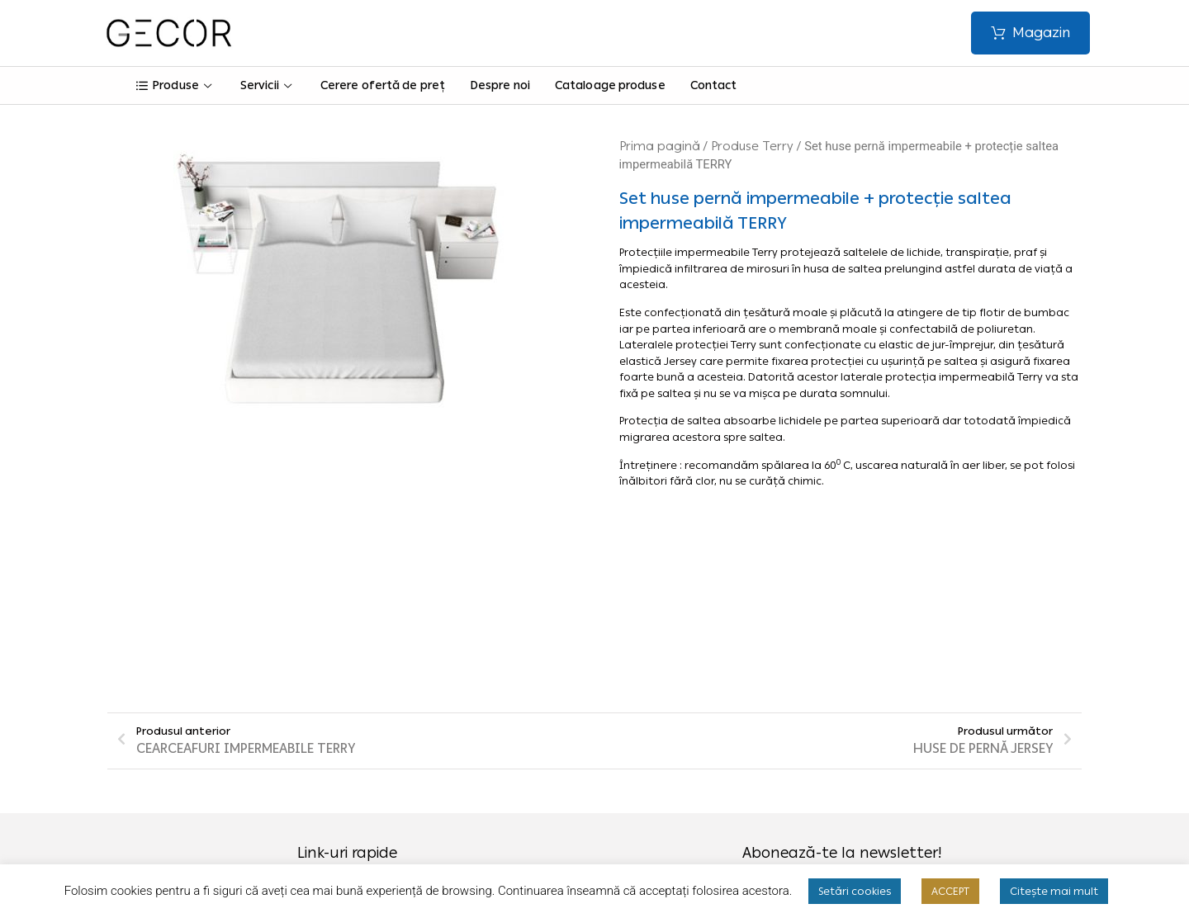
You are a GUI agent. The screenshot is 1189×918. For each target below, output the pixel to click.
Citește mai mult (1054, 891)
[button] (1029, 33)
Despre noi (499, 87)
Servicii (268, 87)
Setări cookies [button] (854, 891)
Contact (713, 87)
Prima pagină (659, 147)
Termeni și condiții (442, 731)
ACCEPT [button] (950, 891)
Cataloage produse (609, 87)
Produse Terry (752, 147)
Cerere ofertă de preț (382, 87)
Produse (176, 87)
